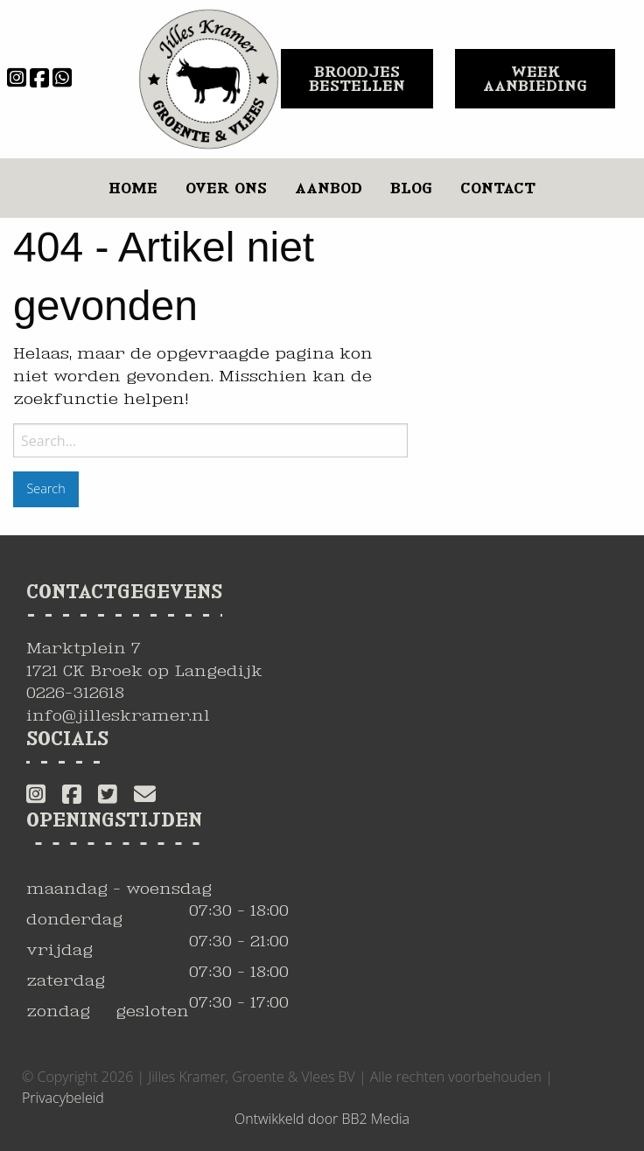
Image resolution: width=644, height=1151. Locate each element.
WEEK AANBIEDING (535, 79)
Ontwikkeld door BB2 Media (322, 1118)
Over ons (226, 187)
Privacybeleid (63, 1097)
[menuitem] (133, 188)
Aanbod (328, 187)
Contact (498, 187)
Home (133, 187)
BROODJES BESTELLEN (357, 79)
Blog (411, 187)
